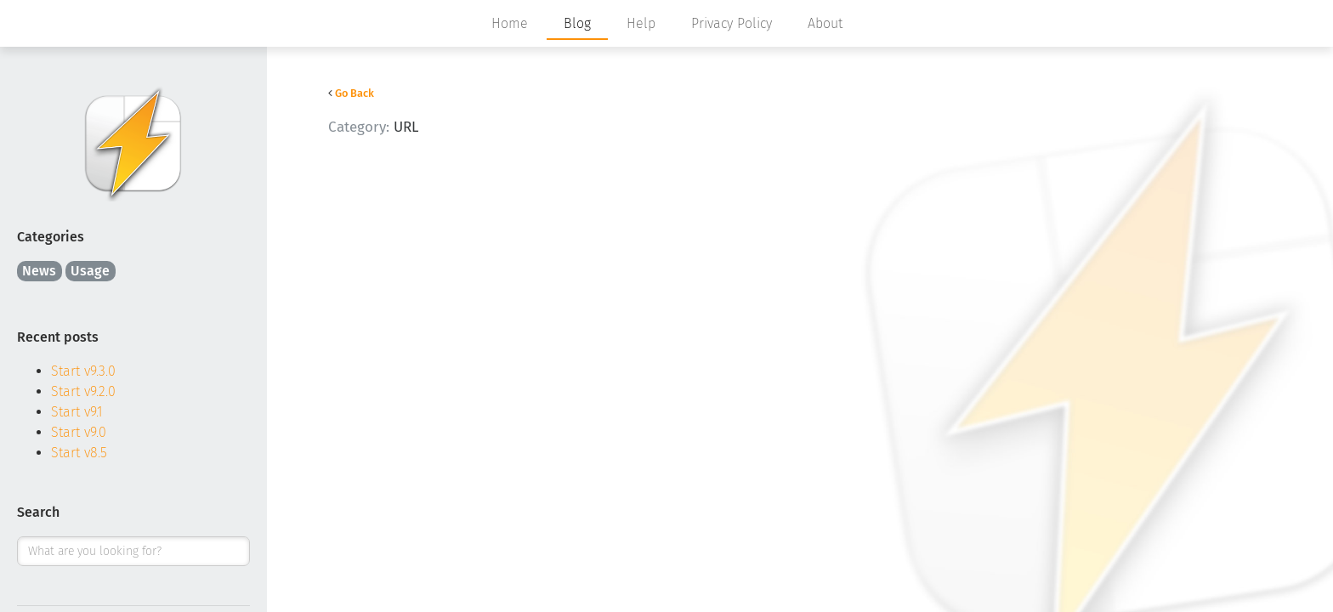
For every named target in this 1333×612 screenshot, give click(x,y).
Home (509, 23)
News (39, 271)
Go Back (354, 93)
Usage (90, 271)
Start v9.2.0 (83, 391)
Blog (577, 23)
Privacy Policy (731, 23)
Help (641, 23)
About (825, 23)
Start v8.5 (79, 453)
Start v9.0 (78, 432)
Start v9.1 (77, 412)
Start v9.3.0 (83, 371)
